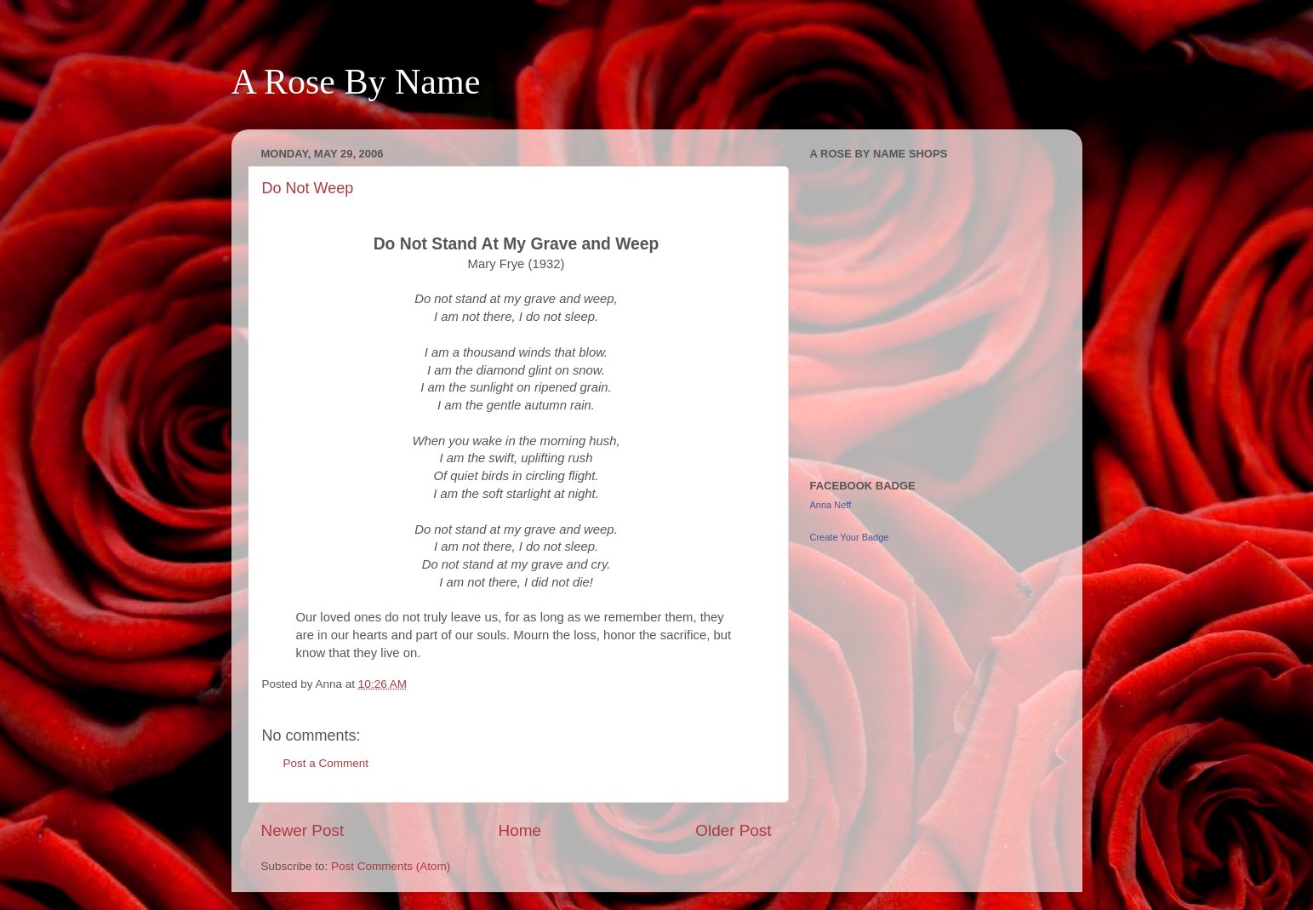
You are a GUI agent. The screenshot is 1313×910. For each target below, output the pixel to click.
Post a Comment (326, 763)
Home (520, 830)
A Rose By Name (356, 81)
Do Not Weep (308, 188)
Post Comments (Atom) (390, 866)
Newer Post (303, 830)
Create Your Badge (849, 537)
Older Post (733, 830)
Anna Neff (831, 505)
